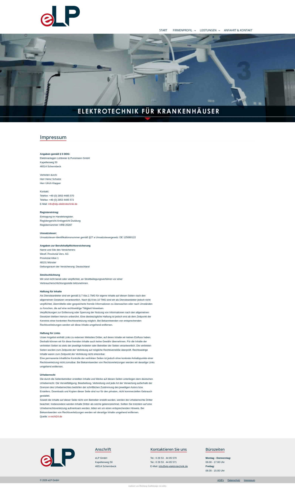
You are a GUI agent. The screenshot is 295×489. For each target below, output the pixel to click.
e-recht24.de (55, 416)
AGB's (220, 480)
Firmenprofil (182, 30)
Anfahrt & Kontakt (238, 30)
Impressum (249, 480)
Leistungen (208, 30)
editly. (164, 486)
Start (163, 30)
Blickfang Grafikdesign (148, 486)
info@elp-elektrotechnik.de (62, 204)
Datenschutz (233, 480)
